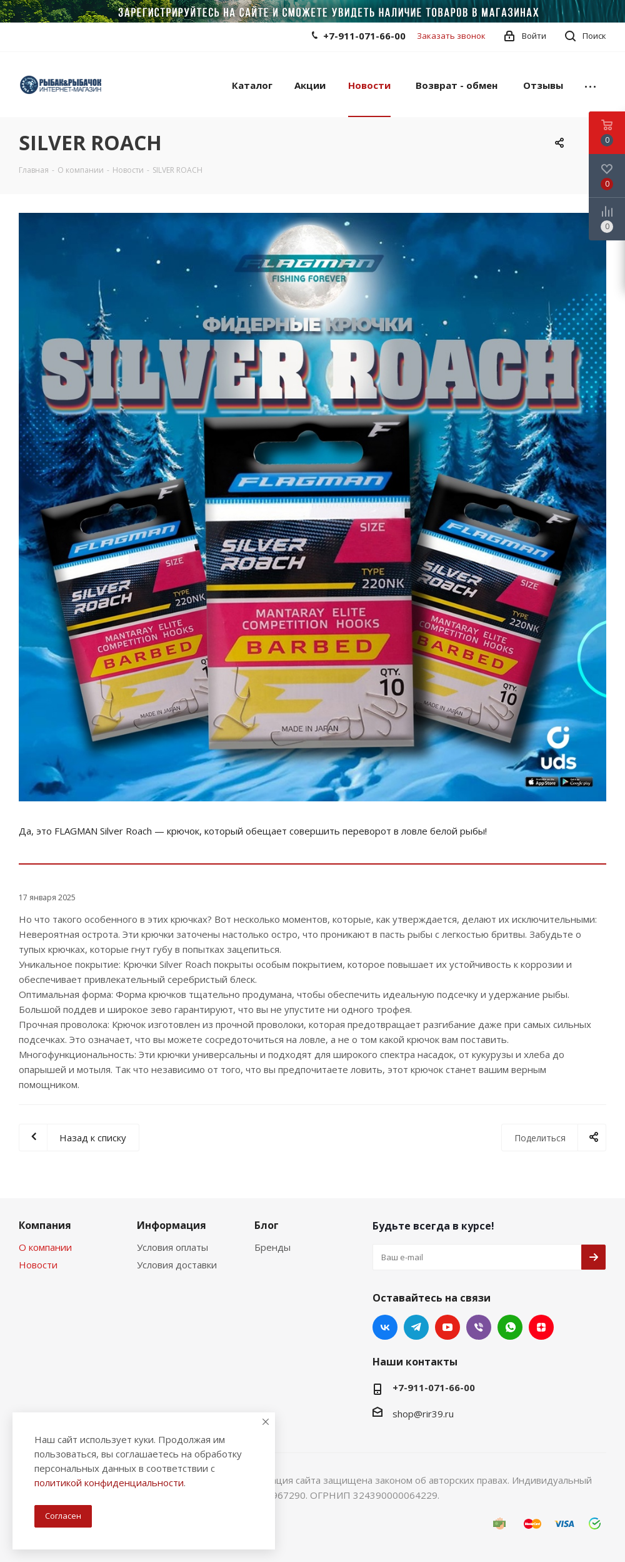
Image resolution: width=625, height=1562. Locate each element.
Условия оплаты (172, 1247)
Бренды (272, 1247)
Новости (38, 1264)
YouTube (447, 1327)
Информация (171, 1225)
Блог (266, 1225)
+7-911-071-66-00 (364, 35)
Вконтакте (385, 1327)
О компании (45, 1247)
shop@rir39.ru (423, 1413)
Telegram (416, 1327)
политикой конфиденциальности (109, 1482)
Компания (45, 1225)
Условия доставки (177, 1264)
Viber (478, 1327)
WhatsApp (510, 1327)
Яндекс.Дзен (541, 1327)
